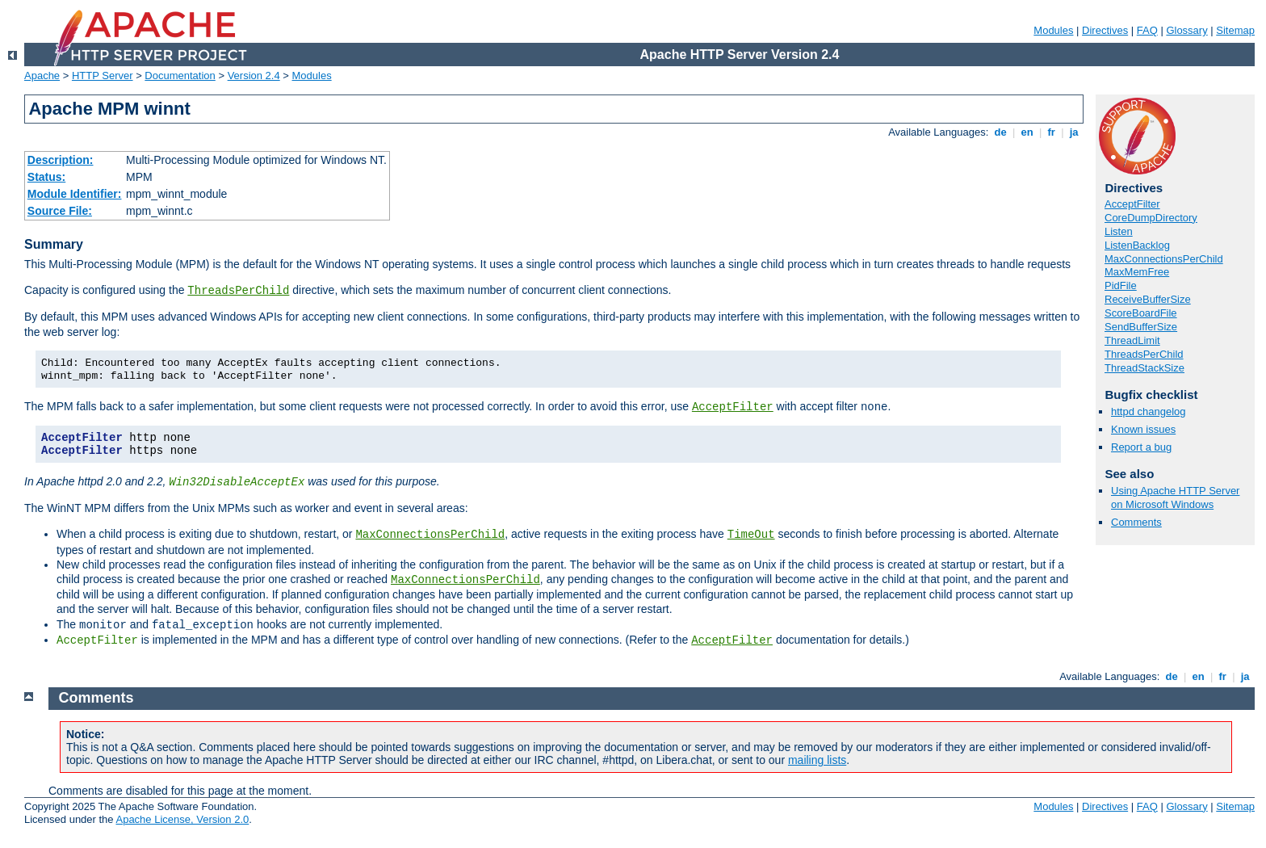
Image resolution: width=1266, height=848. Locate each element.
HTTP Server (102, 75)
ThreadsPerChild (238, 290)
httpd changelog (1148, 411)
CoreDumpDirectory (1151, 218)
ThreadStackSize (1144, 368)
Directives (1105, 30)
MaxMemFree (1137, 272)
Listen (1119, 231)
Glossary (1186, 30)
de (1000, 132)
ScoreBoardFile (1141, 313)
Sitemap (1235, 30)
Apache (42, 75)
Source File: (59, 210)
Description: (60, 159)
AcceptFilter (732, 407)
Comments (1136, 522)
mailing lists (817, 760)
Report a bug (1141, 447)
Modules (1053, 30)
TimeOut (751, 534)
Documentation (180, 75)
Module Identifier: (74, 193)
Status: (46, 176)
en (1027, 132)
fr (1051, 132)
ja (1074, 132)
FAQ (1147, 30)
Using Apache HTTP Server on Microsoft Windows (1175, 497)
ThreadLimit (1132, 340)
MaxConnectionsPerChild (430, 534)
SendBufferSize (1141, 327)
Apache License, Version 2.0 (182, 819)
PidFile (1121, 285)
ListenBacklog (1137, 245)
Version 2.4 (254, 75)
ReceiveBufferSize (1148, 299)
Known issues (1143, 429)
